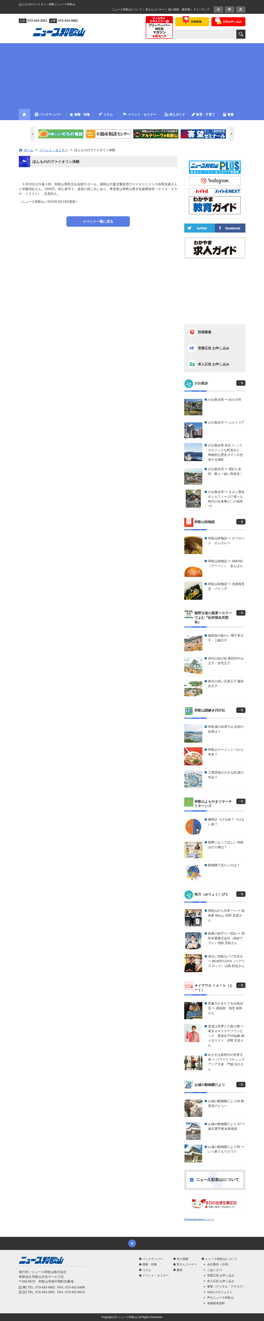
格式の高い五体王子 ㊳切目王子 (226, 683)
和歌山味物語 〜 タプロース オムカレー (226, 540)
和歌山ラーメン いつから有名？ (226, 752)
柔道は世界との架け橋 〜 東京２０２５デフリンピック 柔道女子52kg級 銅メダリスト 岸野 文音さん (226, 1035)
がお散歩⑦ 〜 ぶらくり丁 (226, 422)
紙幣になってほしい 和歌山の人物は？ (226, 844)
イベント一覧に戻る (98, 221)
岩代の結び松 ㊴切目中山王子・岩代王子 (226, 661)
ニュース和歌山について (127, 9)
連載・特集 (149, 1264)
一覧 (241, 383)
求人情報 (182, 1259)
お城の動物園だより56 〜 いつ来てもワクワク (226, 1149)
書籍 (179, 1270)
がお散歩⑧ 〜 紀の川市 (225, 399)
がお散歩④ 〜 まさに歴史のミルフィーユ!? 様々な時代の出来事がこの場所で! (226, 499)
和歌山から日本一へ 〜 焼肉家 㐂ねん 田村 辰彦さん (226, 915)
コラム (146, 1270)
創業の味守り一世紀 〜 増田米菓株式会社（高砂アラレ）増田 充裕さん (226, 938)
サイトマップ (201, 9)
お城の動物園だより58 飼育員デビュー (226, 1103)
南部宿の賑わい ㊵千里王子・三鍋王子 (226, 638)
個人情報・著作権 (179, 9)
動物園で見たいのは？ (224, 865)
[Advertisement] (132, 75)
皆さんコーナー (155, 9)
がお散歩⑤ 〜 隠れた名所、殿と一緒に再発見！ (225, 471)
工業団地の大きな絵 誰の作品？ (226, 775)
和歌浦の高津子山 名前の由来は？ (226, 729)
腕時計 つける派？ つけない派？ (226, 822)
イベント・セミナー (155, 1275)
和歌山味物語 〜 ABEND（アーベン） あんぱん (225, 563)
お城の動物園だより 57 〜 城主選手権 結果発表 (226, 1126)
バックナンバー (152, 1259)
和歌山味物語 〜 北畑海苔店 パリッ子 (226, 586)
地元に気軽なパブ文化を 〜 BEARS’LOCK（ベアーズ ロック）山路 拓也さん (226, 961)
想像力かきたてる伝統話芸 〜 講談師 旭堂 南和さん (225, 1008)
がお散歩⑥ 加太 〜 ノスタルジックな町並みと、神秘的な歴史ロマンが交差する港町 (225, 452)
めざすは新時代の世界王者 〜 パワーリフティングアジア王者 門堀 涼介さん (226, 1062)
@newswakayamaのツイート (199, 1219)
